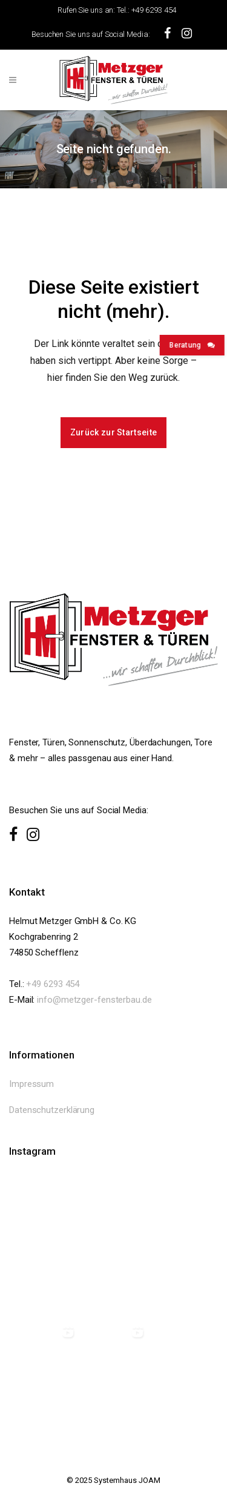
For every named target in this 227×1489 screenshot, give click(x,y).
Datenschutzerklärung (51, 1109)
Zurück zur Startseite (113, 432)
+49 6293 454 (52, 984)
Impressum (31, 1083)
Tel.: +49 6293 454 (146, 10)
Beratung (189, 345)
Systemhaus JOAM (127, 1480)
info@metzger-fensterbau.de (94, 999)
